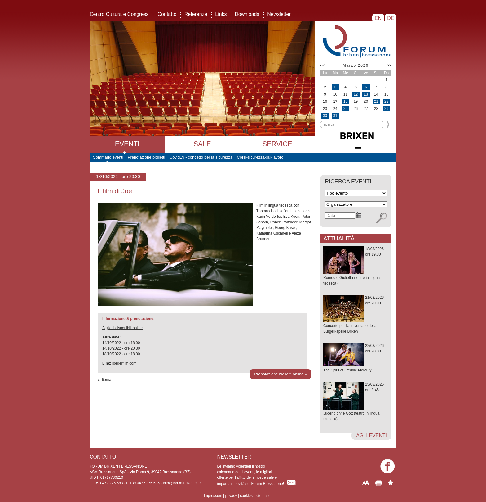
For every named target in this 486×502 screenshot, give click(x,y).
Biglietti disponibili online (122, 328)
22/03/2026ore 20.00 (355, 358)
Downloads (247, 14)
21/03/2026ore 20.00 (355, 314)
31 (335, 116)
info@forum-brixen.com (182, 483)
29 (386, 108)
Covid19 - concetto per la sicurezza (201, 157)
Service (277, 144)
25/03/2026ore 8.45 (355, 402)
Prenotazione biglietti (146, 157)
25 (345, 108)
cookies (246, 496)
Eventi (127, 144)
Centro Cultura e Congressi (120, 14)
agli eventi (371, 435)
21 (376, 101)
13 (366, 94)
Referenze (195, 14)
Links (221, 14)
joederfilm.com (124, 363)
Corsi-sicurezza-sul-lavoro (260, 157)
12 (356, 94)
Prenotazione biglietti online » (280, 374)
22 (386, 101)
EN (378, 18)
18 (345, 101)
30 (325, 116)
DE (390, 18)
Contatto (167, 14)
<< (322, 65)
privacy (231, 496)
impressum (213, 496)
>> (389, 65)
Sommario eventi (108, 157)
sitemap (262, 496)
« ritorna (104, 380)
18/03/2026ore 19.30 (355, 266)
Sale (202, 144)
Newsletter (279, 14)
